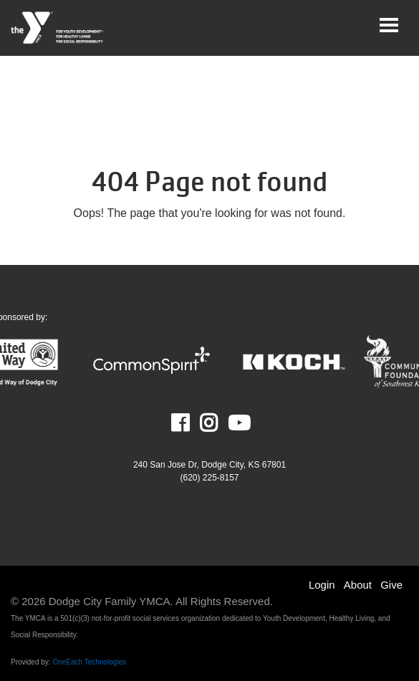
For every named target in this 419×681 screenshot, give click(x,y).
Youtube (238, 423)
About (358, 585)
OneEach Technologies (89, 662)
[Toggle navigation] (389, 25)
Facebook (190, 423)
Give (391, 585)
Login (322, 585)
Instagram (219, 423)
